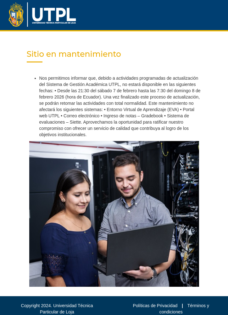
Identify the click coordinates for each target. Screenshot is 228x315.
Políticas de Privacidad (156, 305)
